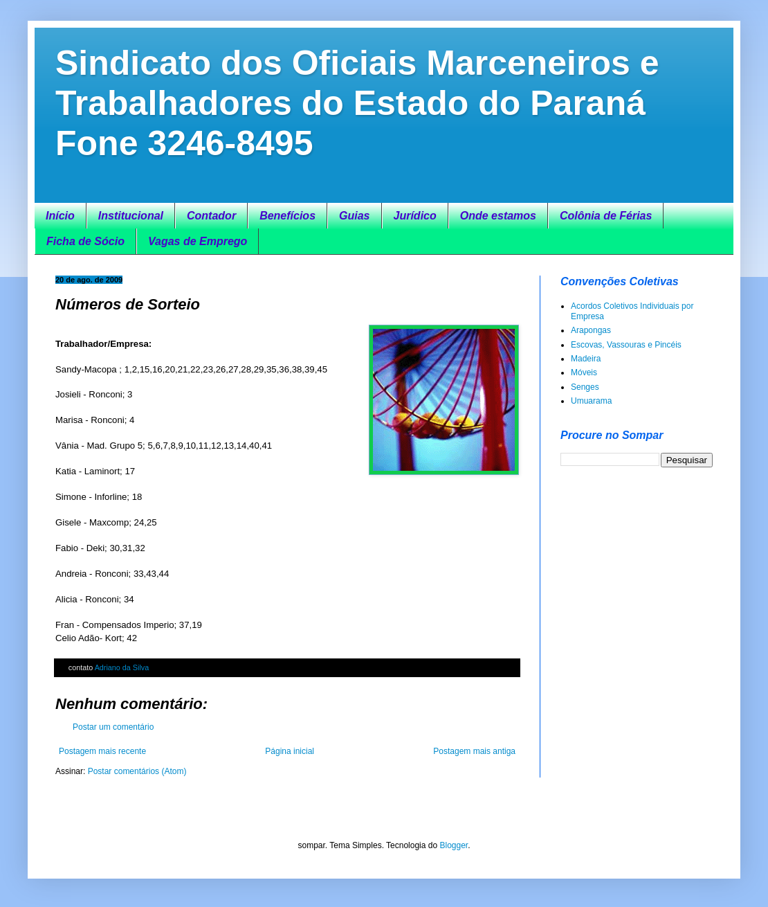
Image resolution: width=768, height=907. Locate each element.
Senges (585, 387)
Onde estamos (498, 216)
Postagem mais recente (102, 751)
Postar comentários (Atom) (137, 771)
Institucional (130, 216)
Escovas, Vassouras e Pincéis (626, 345)
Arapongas (591, 330)
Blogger (453, 845)
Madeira (586, 358)
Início (60, 216)
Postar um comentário (113, 727)
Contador (211, 216)
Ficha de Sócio (85, 241)
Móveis (584, 372)
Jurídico (415, 216)
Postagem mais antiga (474, 751)
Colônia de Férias (606, 216)
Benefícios (287, 216)
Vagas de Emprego (197, 241)
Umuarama (591, 401)
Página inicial (289, 751)
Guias (354, 216)
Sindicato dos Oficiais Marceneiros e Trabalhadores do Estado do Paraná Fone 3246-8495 (357, 103)
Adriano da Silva (122, 667)
